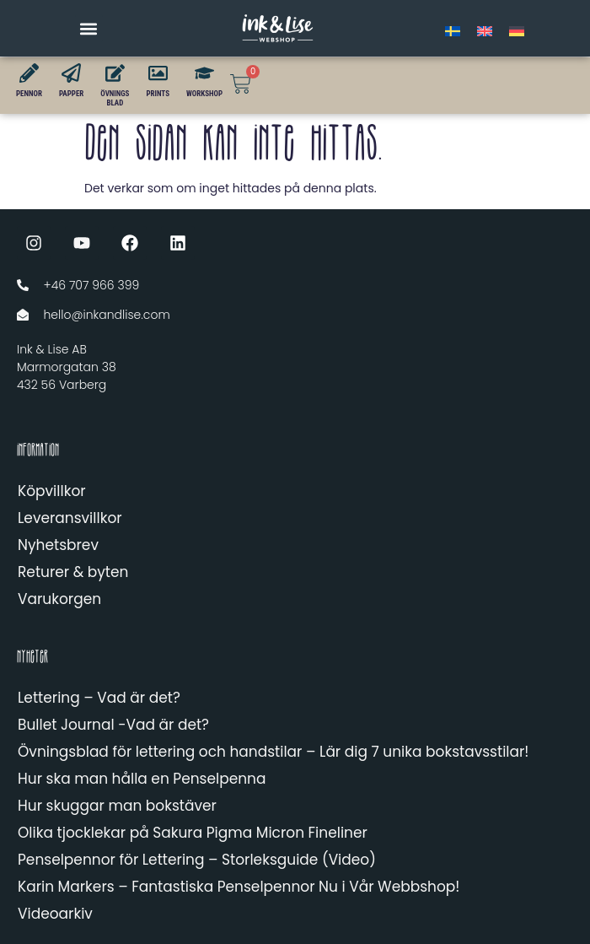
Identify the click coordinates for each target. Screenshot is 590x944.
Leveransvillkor (70, 518)
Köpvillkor (52, 491)
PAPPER (71, 93)
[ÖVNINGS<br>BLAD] (115, 73)
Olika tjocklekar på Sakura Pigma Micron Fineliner (192, 833)
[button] (89, 28)
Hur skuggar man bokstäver (117, 806)
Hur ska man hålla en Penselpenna (142, 779)
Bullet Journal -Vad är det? (113, 725)
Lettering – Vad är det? (99, 698)
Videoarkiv (55, 914)
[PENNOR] (29, 73)
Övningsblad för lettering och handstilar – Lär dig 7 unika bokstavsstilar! (273, 752)
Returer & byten (73, 572)
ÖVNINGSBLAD (114, 98)
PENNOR (29, 93)
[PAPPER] (71, 73)
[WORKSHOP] (204, 73)
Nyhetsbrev (58, 545)
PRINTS (157, 93)
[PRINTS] (158, 73)
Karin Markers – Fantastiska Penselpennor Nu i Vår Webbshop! (238, 887)
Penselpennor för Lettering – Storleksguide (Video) (197, 860)
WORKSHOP (204, 93)
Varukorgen (59, 599)
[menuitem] (453, 30)
